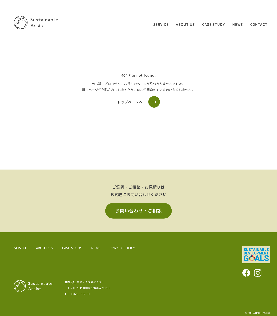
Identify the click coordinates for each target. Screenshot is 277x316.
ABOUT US (185, 24)
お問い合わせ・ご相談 (138, 210)
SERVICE (161, 24)
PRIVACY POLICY (122, 247)
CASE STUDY (213, 24)
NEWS (237, 24)
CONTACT (259, 24)
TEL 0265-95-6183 (77, 294)
